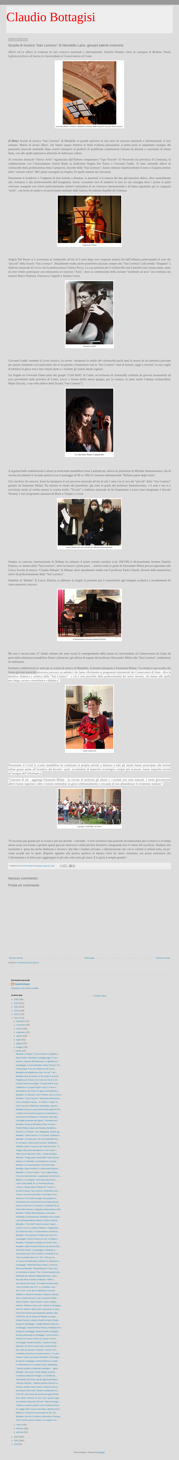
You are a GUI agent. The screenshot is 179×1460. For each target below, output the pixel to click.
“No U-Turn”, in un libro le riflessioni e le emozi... (36, 1291)
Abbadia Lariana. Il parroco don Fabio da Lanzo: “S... (38, 1146)
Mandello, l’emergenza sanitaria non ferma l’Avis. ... (37, 1243)
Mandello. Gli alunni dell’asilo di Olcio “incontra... (36, 1124)
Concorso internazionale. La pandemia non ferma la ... (39, 1176)
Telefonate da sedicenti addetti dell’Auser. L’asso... (37, 1276)
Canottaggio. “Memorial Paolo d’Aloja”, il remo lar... (37, 1265)
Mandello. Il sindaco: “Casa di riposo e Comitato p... (37, 1054)
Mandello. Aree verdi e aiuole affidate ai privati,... (36, 1372)
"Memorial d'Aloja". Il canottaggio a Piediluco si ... (36, 1250)
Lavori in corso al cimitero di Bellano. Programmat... (37, 1228)
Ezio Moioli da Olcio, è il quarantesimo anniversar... (37, 1231)
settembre (20, 1032)
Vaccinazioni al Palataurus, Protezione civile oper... (37, 1117)
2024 (16, 1007)
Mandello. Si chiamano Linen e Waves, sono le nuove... (39, 1095)
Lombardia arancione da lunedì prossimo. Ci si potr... (38, 1353)
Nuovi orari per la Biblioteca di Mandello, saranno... (37, 1106)
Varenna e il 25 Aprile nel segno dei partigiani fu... (37, 1198)
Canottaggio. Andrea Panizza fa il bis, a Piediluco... (37, 1239)
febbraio (20, 1428)
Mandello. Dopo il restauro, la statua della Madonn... (38, 1169)
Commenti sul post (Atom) (28, 963)
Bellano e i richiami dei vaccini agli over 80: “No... (36, 1413)
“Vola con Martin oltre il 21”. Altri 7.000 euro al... (36, 1257)
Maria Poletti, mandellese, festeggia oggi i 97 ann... (37, 1058)
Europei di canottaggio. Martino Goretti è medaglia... (38, 1331)
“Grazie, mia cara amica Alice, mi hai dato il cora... (37, 1194)
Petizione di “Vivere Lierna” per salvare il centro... (36, 1339)
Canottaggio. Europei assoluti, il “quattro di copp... (37, 1342)
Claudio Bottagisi (50, 17)
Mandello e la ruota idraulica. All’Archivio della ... (36, 1165)
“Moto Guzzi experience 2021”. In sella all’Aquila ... (37, 1154)
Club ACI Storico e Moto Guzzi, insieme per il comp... (38, 1309)
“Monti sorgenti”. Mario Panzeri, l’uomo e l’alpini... (37, 1302)
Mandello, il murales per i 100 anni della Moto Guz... (38, 1139)
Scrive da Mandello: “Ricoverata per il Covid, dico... (37, 1268)
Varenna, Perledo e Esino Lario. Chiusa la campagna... (39, 1305)
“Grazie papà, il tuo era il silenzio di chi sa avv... (36, 1069)
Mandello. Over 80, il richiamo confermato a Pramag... (38, 1416)
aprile (19, 1051)
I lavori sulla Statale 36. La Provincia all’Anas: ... (36, 1183)
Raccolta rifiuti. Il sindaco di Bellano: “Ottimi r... (35, 1280)
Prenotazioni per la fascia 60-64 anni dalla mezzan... (38, 1202)
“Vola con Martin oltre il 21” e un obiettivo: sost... (36, 1287)
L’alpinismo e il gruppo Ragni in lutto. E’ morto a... (37, 1087)
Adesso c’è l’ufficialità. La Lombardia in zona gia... (37, 1161)
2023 (16, 1011)
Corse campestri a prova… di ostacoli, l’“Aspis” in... (37, 1102)
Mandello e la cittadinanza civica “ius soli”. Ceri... (36, 1072)
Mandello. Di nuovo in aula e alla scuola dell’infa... (37, 1346)
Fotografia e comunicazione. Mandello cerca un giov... (38, 1217)
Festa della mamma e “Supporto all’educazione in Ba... (39, 1209)
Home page (89, 958)
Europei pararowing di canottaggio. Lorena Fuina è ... (38, 1335)
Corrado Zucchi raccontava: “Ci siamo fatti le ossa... (37, 1083)
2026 (16, 999)
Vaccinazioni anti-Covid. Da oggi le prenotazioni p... (37, 1091)
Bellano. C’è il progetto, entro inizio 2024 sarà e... (36, 1180)
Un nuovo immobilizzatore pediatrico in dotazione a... (38, 1261)
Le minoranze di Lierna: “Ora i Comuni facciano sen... (38, 1272)
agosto (19, 1036)
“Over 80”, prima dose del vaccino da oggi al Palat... (38, 1394)
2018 (16, 1444)
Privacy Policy (100, 996)
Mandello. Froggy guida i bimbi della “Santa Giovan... (38, 1157)
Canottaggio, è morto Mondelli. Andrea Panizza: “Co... (38, 1065)
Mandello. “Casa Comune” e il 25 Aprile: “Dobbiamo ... (38, 1135)
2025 (16, 1003)
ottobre (19, 1029)
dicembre (20, 1021)
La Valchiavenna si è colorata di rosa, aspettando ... (37, 1365)
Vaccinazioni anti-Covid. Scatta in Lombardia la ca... (38, 1254)
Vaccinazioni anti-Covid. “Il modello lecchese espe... (38, 1283)
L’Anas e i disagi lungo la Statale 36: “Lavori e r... (36, 1187)
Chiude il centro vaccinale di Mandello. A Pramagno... (38, 1357)
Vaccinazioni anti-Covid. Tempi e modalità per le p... (37, 1390)
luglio (18, 1040)
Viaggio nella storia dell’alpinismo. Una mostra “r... (37, 1150)
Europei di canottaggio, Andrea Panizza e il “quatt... (37, 1361)
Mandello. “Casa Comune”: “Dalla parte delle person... (38, 1098)
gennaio (20, 1432)
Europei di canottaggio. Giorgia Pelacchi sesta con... (38, 1324)
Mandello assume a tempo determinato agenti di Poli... (39, 1109)
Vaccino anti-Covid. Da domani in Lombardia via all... (38, 1206)
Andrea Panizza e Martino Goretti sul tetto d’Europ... (38, 1320)
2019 (16, 1440)
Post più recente (16, 958)
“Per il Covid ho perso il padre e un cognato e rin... (37, 1420)
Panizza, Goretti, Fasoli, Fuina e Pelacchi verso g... (37, 1387)
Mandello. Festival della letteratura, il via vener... (36, 1213)
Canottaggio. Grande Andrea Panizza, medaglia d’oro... (39, 1328)
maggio (19, 1047)
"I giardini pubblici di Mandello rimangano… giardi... (37, 1368)
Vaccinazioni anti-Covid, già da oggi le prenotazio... (37, 1379)
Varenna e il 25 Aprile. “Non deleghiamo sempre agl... (38, 1132)
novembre (20, 1025)
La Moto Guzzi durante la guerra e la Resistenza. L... (38, 1113)
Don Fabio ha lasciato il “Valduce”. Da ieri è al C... (37, 1350)
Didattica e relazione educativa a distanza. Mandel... (38, 1294)
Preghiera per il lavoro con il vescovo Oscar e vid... (37, 1080)
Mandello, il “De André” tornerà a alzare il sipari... (36, 1224)
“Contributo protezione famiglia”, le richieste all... (36, 1376)
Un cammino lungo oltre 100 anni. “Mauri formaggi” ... (38, 1402)
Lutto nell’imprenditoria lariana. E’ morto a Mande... (37, 1220)
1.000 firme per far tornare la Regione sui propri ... (37, 1317)
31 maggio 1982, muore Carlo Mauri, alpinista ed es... (38, 1409)
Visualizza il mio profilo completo (24, 988)
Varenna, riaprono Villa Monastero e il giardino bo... (37, 1061)
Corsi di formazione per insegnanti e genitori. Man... (37, 1313)
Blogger (101, 1452)
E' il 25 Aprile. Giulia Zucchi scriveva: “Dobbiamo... (37, 1143)
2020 (16, 1437)
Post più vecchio (163, 958)
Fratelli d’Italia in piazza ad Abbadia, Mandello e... (37, 1128)
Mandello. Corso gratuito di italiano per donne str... (37, 1235)
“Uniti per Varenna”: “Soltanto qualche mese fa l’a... (37, 1383)
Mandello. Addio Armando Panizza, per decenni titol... (38, 1246)
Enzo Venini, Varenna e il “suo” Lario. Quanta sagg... (38, 1398)
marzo (19, 1425)
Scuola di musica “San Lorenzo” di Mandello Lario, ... (38, 1191)
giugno (19, 1043)
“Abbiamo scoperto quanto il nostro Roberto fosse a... (38, 1405)
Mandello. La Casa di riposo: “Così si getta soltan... (37, 1172)
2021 (16, 1018)
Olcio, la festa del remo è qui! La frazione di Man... (37, 1298)
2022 (16, 1014)
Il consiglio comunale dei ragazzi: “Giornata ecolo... (37, 1120)
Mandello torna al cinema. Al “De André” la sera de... (38, 1076)
